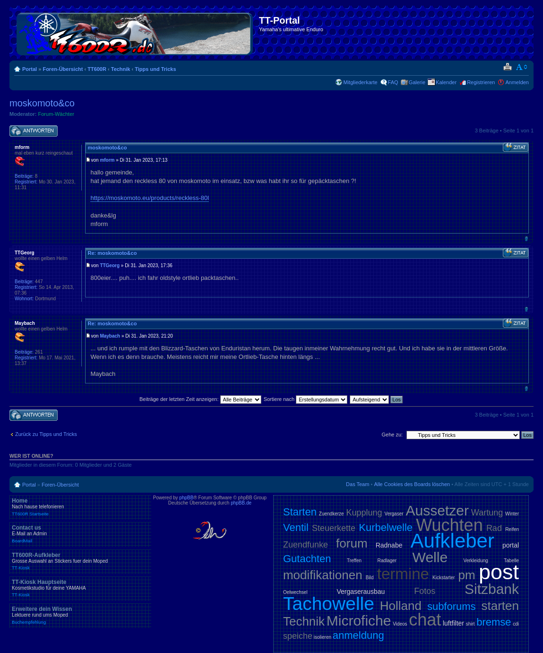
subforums (451, 606)
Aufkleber (452, 541)
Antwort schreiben (33, 131)
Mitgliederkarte (360, 82)
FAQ (393, 82)
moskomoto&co (42, 103)
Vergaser (394, 513)
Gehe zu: (392, 434)
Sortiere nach (305, 399)
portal (510, 545)
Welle (430, 557)
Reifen (512, 529)
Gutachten (307, 559)
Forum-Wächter (56, 114)
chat (425, 619)
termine (403, 574)
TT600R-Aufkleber (80, 561)
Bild (370, 577)
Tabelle (511, 560)
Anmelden (517, 82)
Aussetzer (437, 510)
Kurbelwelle (386, 527)
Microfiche (359, 620)
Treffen (354, 560)
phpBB (186, 497)
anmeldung (358, 635)
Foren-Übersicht (63, 69)
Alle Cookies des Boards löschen (412, 484)
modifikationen (322, 575)
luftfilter (453, 623)
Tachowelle (328, 603)
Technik (120, 69)
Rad (494, 528)
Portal (29, 69)
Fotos (424, 591)
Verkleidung (476, 560)
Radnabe (389, 545)
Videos (400, 624)
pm (466, 575)
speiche (297, 636)
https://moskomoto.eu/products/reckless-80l (149, 197)
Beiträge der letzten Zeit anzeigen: (200, 399)
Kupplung (364, 512)
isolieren (322, 637)
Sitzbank (492, 589)
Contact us (80, 533)
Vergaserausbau (360, 591)
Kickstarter (443, 577)
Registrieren (481, 82)
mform (107, 160)
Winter (512, 513)
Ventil (296, 527)
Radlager (387, 560)
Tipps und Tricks (155, 69)
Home (80, 506)
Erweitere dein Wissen (80, 615)
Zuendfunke (305, 544)
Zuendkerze (331, 513)
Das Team (357, 484)
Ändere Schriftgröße (522, 67)
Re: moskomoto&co (112, 253)
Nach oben (526, 238)
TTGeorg (110, 265)
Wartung (487, 512)
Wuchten (449, 525)
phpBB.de (241, 502)
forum (351, 543)
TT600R (96, 69)
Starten (300, 512)
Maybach (110, 336)
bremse (493, 622)
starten (500, 606)
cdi (516, 624)
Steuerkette (333, 528)
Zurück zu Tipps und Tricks (46, 434)
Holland (401, 606)
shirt (470, 624)
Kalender (446, 82)
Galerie (417, 82)
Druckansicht (507, 67)
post (499, 572)
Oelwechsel (295, 592)
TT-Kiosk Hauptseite (80, 588)
